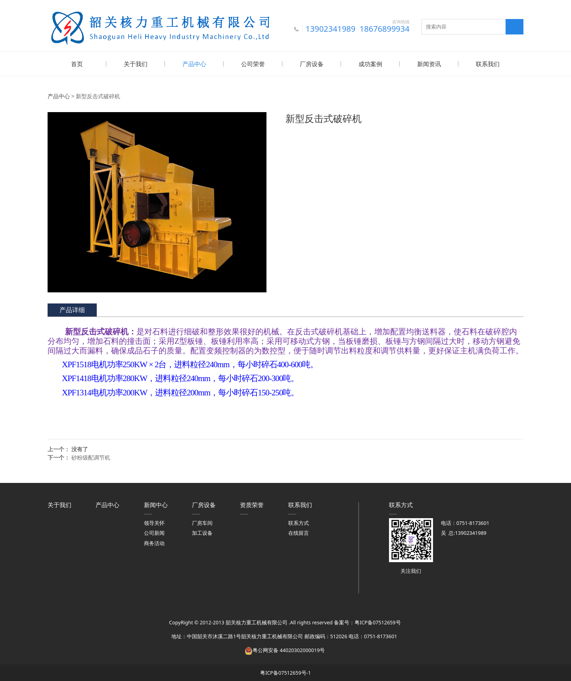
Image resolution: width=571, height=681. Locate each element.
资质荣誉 (252, 504)
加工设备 (202, 532)
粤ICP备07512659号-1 (285, 672)
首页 (77, 64)
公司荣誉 (253, 64)
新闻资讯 (429, 64)
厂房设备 (312, 64)
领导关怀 (154, 522)
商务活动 (154, 542)
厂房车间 (202, 522)
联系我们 (488, 64)
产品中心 (194, 64)
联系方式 (298, 522)
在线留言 (298, 532)
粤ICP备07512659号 (377, 621)
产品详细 (72, 309)
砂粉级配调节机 (90, 456)
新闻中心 (156, 504)
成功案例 (370, 64)
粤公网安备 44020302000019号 (285, 649)
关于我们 (136, 64)
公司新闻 (154, 532)
